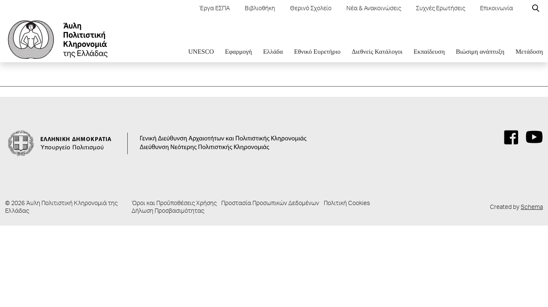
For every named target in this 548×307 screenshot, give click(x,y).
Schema (532, 208)
